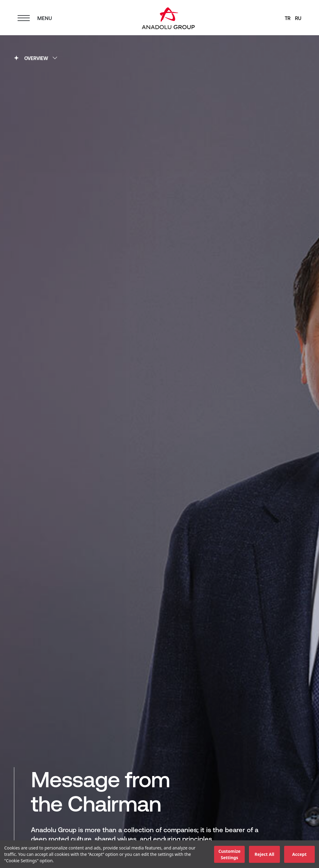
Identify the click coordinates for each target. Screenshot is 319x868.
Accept (299, 854)
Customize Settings (229, 854)
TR (287, 18)
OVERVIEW (35, 57)
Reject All (264, 854)
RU (298, 18)
